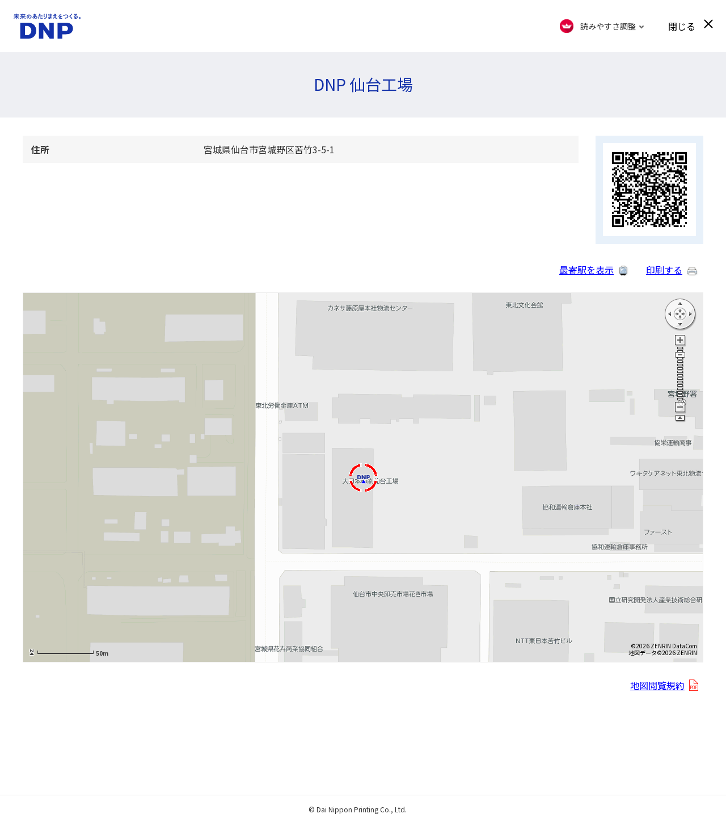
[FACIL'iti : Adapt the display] (602, 26)
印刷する (664, 269)
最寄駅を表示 (586, 269)
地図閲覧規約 (657, 685)
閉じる (681, 26)
